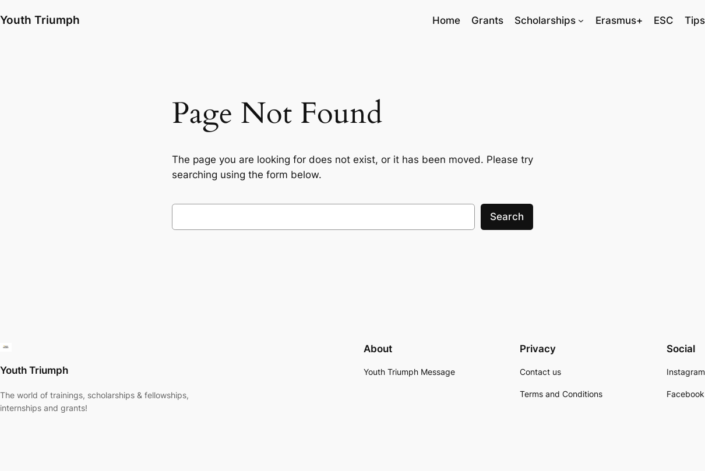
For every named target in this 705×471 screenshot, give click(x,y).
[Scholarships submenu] (581, 20)
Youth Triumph (40, 20)
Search (507, 216)
